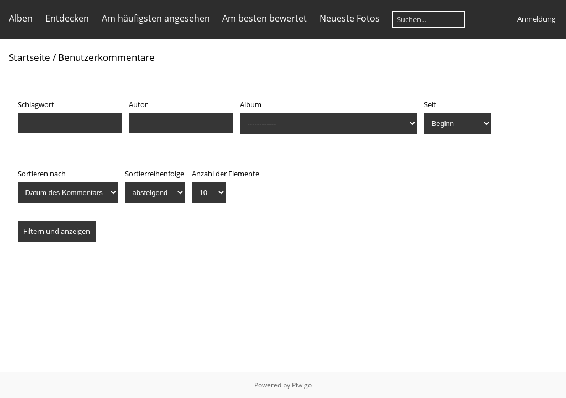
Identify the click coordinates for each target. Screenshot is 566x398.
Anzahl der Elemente (225, 174)
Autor (138, 104)
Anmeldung (536, 19)
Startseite (29, 57)
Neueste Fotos (349, 18)
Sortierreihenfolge (154, 174)
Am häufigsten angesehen (156, 18)
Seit (430, 104)
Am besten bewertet (264, 18)
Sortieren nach (42, 174)
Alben (21, 18)
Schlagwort (36, 104)
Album (250, 104)
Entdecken (67, 18)
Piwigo (302, 385)
